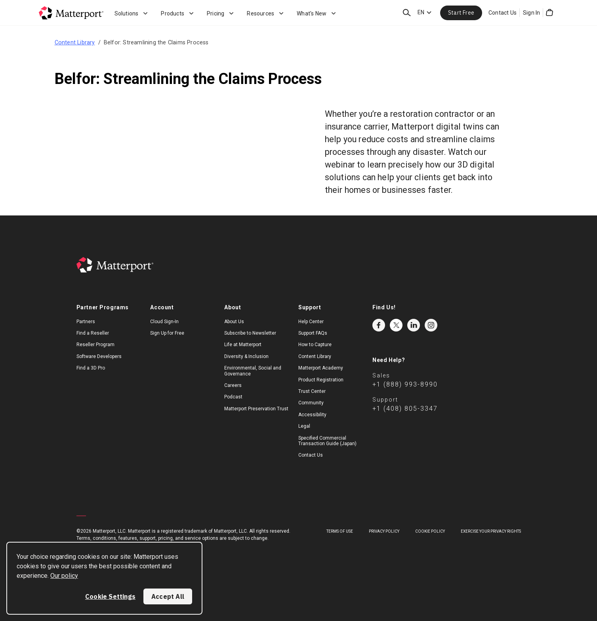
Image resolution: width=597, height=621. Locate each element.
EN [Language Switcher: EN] (421, 12)
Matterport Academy (320, 368)
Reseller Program (95, 344)
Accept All (167, 596)
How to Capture (315, 344)
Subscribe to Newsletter (250, 333)
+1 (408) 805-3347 (405, 408)
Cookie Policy (430, 531)
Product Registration (320, 380)
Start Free (461, 12)
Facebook (378, 325)
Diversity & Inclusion (246, 356)
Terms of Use (339, 531)
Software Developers (99, 356)
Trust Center (312, 391)
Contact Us (502, 13)
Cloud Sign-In (164, 321)
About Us (234, 321)
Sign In (531, 13)
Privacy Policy (384, 531)
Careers (233, 385)
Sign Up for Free (167, 333)
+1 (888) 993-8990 (405, 384)
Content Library (75, 42)
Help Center (311, 321)
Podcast (233, 397)
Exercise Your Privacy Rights (491, 531)
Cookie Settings (110, 596)
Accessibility (312, 414)
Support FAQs (312, 333)
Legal (304, 426)
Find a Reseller (92, 333)
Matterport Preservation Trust (256, 408)
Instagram (431, 325)
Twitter (396, 325)
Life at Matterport (242, 344)
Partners (85, 321)
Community (311, 403)
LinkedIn (413, 325)
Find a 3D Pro (90, 368)
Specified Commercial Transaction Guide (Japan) (327, 440)
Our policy (64, 575)
